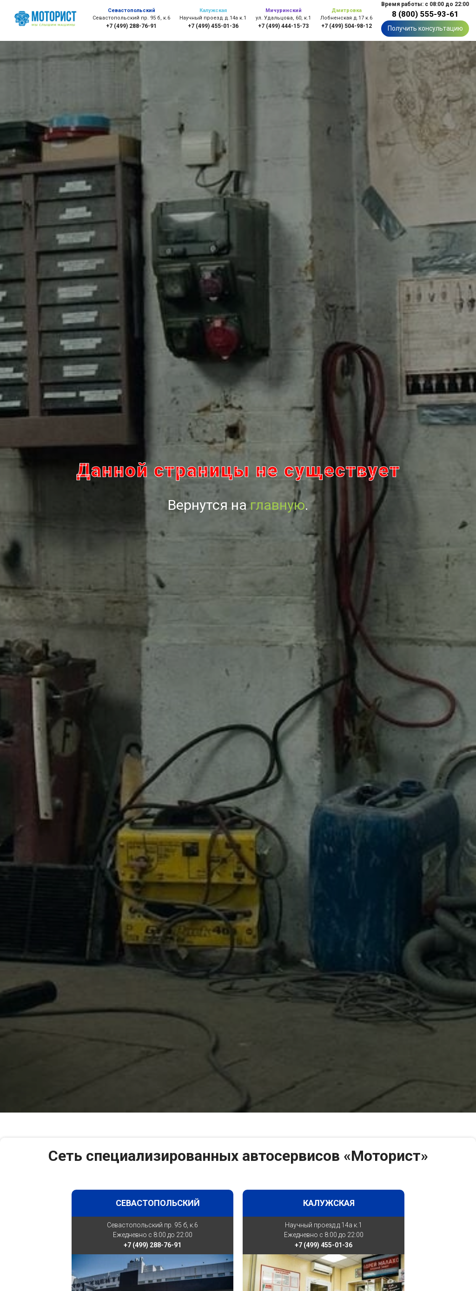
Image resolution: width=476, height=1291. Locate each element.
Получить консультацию (425, 28)
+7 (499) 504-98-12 (346, 26)
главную (277, 505)
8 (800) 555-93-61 (425, 14)
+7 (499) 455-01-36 (213, 26)
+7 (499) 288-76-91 (131, 26)
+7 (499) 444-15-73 (283, 26)
